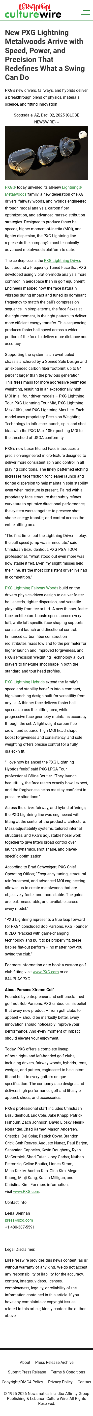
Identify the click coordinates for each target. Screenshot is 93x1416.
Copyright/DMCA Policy (22, 1382)
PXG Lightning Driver (62, 260)
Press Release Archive (54, 1362)
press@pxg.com (19, 1220)
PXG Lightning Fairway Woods (31, 588)
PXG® (10, 187)
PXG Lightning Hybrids (25, 682)
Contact (84, 1382)
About (25, 1362)
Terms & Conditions (68, 1372)
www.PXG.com (46, 972)
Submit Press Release (27, 1372)
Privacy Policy (60, 1382)
